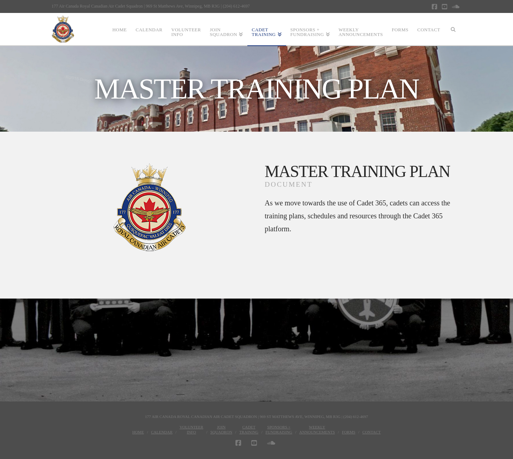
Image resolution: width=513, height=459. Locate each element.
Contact (371, 432)
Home (138, 432)
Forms (348, 432)
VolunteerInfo (191, 429)
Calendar (162, 432)
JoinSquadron (221, 429)
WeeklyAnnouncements (317, 429)
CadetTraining (248, 429)
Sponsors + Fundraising (278, 429)
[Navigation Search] (453, 29)
